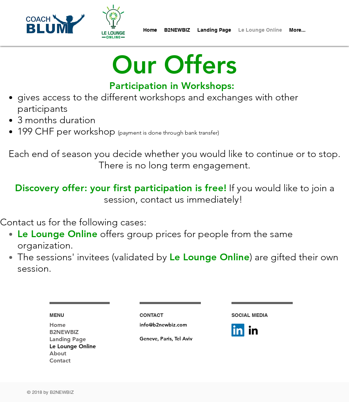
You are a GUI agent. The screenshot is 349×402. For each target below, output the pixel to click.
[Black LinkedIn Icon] (253, 330)
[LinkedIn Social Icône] (237, 330)
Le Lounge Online (73, 346)
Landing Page (68, 339)
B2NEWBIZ (64, 332)
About (58, 353)
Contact (60, 360)
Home (58, 325)
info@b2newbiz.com (163, 325)
